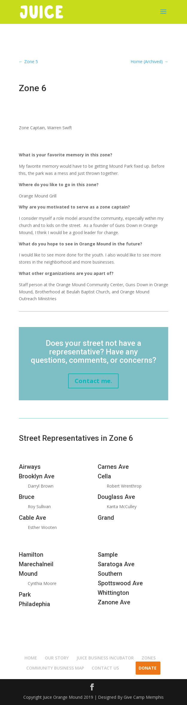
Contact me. (93, 381)
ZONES (149, 658)
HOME (30, 658)
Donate (148, 668)
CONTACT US (105, 668)
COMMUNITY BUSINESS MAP (55, 668)
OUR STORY (57, 658)
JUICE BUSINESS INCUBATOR (105, 658)
